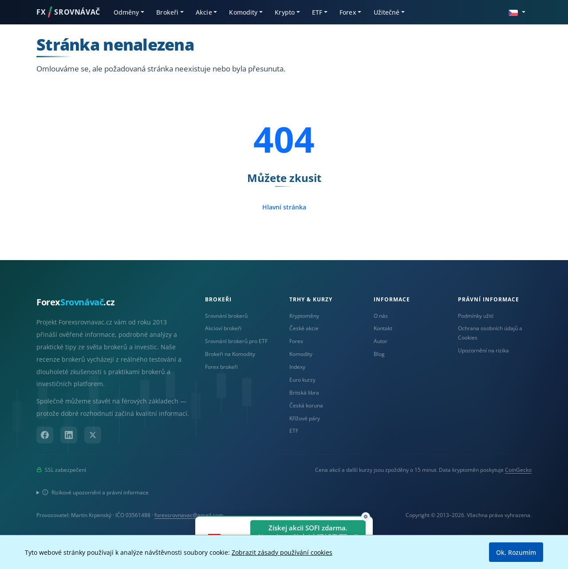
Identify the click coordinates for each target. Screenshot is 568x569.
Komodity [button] (243, 12)
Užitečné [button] (387, 12)
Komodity (300, 354)
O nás (381, 316)
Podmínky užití (475, 316)
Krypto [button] (285, 12)
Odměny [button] (126, 12)
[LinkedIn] (68, 435)
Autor (380, 341)
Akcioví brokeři (223, 328)
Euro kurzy (302, 379)
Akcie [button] (204, 12)
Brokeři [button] (167, 12)
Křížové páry (304, 418)
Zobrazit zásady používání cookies (282, 552)
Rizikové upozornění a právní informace (95, 492)
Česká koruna (306, 405)
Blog (379, 354)
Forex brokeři (221, 367)
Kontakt (383, 328)
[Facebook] (44, 435)
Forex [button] (347, 12)
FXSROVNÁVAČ (68, 12)
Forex (296, 341)
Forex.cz (75, 302)
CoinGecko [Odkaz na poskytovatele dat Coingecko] (518, 470)
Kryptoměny (304, 316)
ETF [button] (317, 12)
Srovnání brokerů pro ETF (236, 341)
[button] (517, 12)
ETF (293, 431)
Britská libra (304, 392)
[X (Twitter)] (92, 435)
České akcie (304, 328)
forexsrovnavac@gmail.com (188, 515)
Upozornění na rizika (483, 350)
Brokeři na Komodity (230, 354)
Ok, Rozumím (516, 552)
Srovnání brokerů (226, 316)
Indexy (297, 367)
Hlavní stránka (284, 207)
